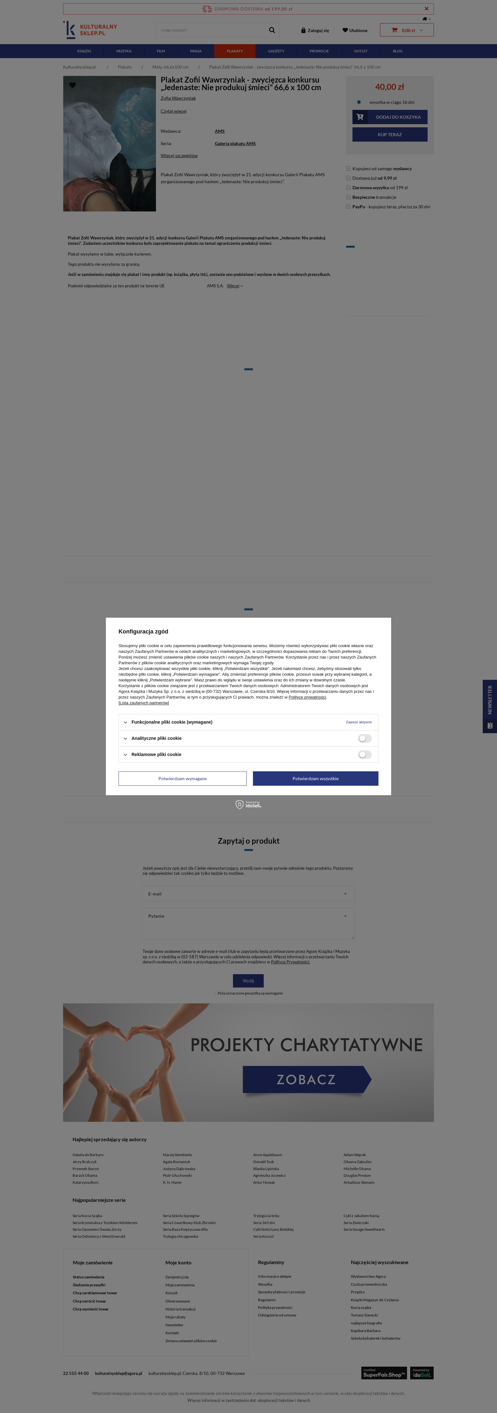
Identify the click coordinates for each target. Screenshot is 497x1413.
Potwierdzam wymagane (182, 778)
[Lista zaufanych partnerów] (144, 702)
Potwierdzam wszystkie (316, 778)
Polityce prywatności (307, 697)
